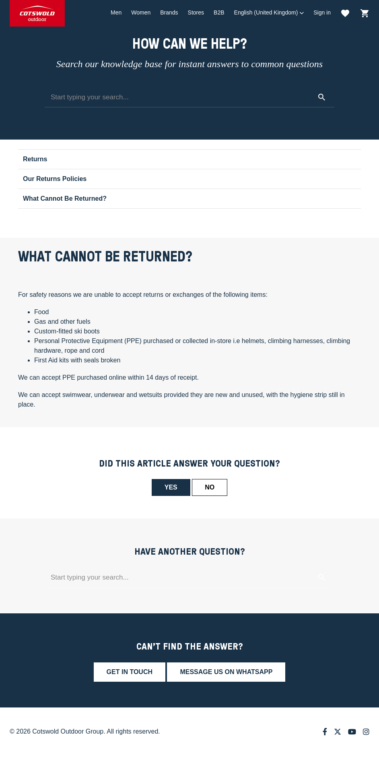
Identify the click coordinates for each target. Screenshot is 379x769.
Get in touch (129, 671)
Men (116, 12)
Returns (35, 159)
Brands (169, 12)
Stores (196, 12)
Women (140, 12)
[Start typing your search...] (189, 97)
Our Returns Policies (55, 178)
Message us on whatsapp (226, 671)
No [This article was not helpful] (209, 487)
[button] (269, 12)
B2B (219, 12)
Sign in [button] (322, 12)
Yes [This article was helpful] (171, 487)
